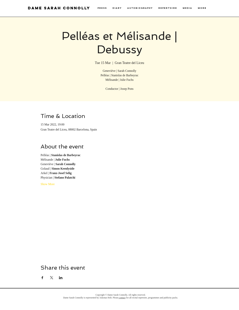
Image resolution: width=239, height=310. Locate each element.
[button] (102, 8)
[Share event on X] (51, 277)
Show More (48, 184)
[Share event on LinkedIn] (61, 277)
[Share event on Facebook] (42, 277)
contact (122, 297)
